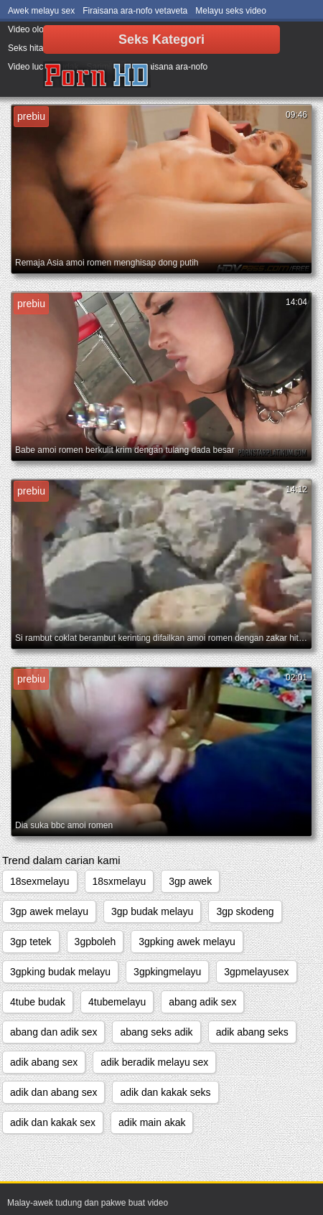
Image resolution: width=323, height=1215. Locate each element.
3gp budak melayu (152, 911)
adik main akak (151, 1122)
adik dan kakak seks (165, 1092)
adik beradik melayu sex (154, 1062)
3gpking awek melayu (187, 941)
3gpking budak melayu (60, 971)
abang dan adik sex (53, 1032)
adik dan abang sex (53, 1092)
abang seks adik (156, 1032)
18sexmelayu (40, 881)
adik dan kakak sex (52, 1122)
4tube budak (37, 1002)
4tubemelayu (117, 1002)
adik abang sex (44, 1062)
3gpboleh (95, 941)
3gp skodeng (244, 911)
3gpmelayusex (256, 971)
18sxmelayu (119, 881)
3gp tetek (31, 941)
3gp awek (190, 881)
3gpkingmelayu (167, 971)
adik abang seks (252, 1032)
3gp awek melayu (49, 911)
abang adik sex (202, 1002)
